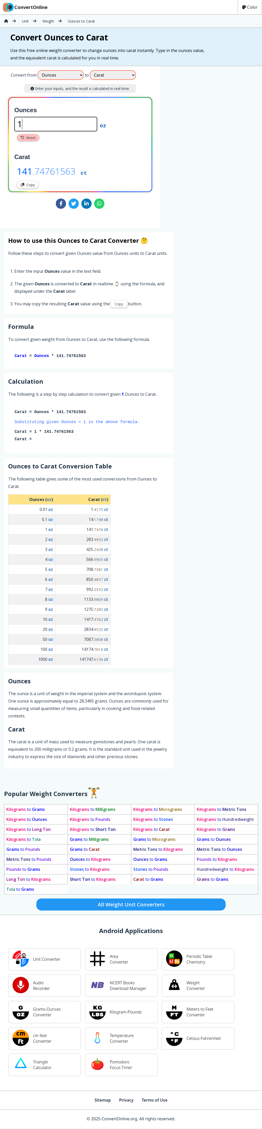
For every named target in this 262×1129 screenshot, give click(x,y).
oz (103, 125)
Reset (28, 137)
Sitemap (102, 1101)
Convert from (24, 75)
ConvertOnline (25, 7)
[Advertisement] (203, 145)
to (25, 810)
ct (84, 172)
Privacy (126, 1101)
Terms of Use (155, 1101)
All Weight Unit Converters (131, 905)
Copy (28, 184)
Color (250, 7)
